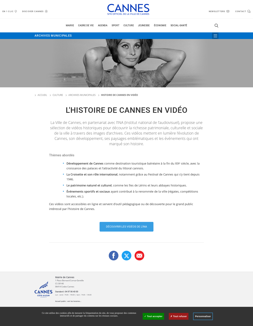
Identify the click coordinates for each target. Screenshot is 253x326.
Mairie (70, 25)
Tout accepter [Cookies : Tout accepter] (153, 316)
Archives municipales (53, 36)
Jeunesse (144, 25)
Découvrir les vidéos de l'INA (126, 227)
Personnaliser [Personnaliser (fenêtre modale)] (203, 316)
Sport (115, 25)
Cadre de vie (86, 25)
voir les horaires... (74, 301)
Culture (128, 25)
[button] (139, 255)
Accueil (41, 95)
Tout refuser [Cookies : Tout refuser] (178, 316)
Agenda (102, 25)
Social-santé (179, 25)
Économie (160, 25)
